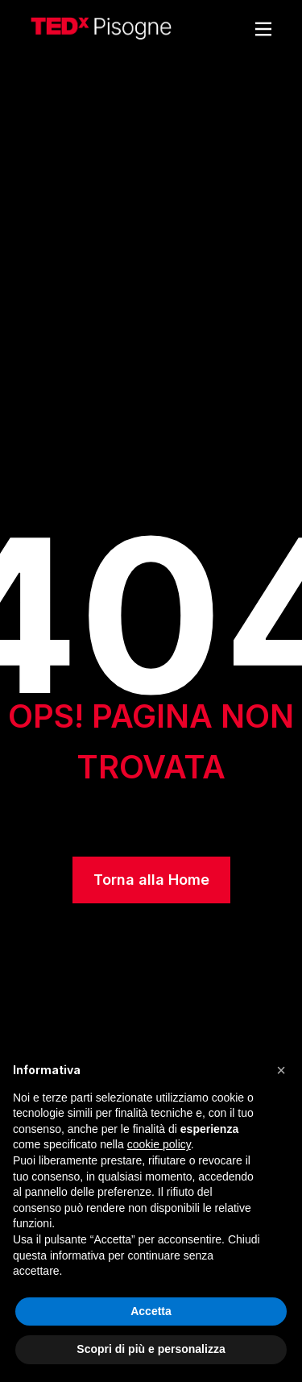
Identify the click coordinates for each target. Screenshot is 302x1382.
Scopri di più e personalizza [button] (151, 1349)
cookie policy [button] (159, 1144)
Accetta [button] (151, 1311)
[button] (281, 1070)
